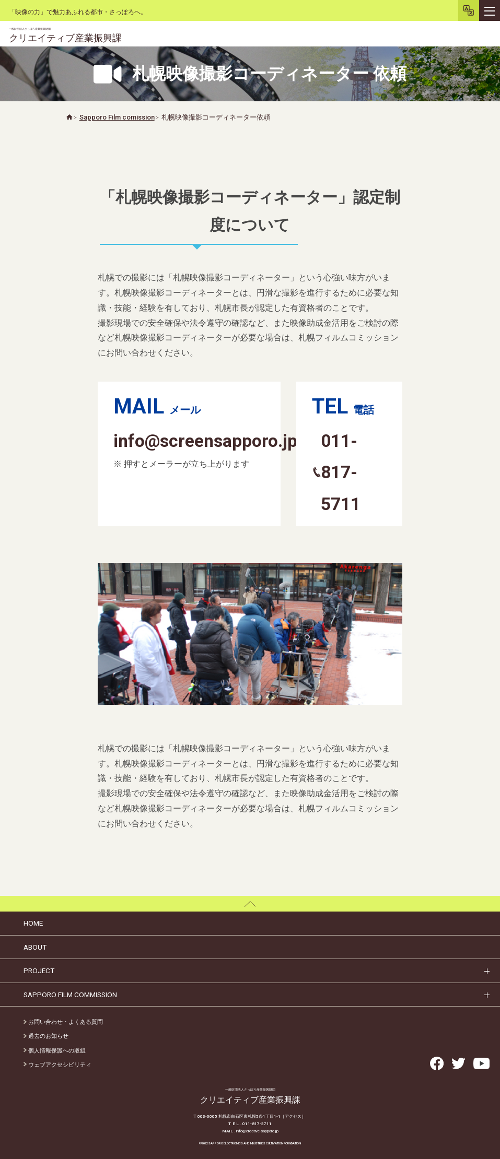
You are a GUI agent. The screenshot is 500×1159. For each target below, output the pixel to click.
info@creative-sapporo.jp (257, 1131)
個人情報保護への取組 (55, 1050)
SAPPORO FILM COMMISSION (70, 994)
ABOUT (35, 947)
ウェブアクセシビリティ (57, 1064)
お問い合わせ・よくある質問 (63, 1022)
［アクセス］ (293, 1116)
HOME (33, 923)
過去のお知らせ (46, 1036)
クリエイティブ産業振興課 (65, 35)
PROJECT (39, 970)
